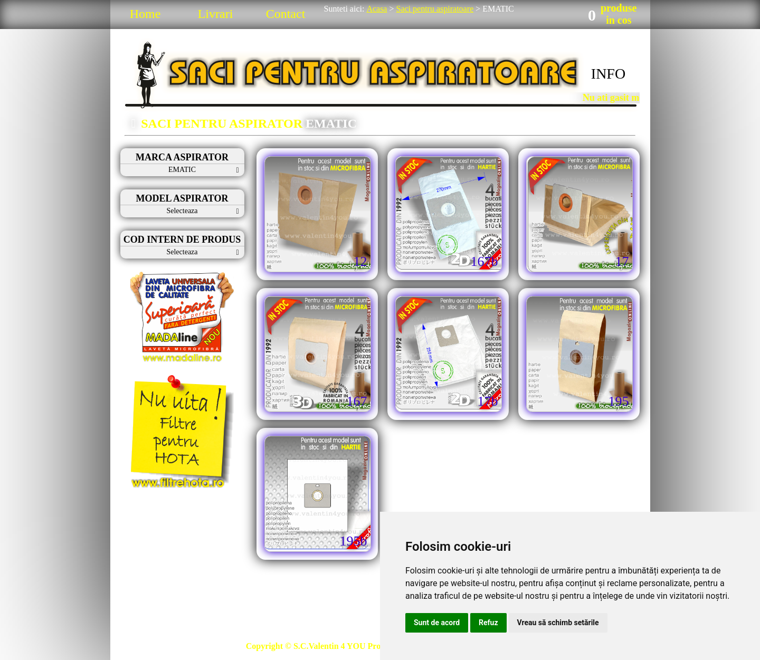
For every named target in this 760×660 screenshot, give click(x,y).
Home (145, 14)
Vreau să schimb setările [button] (558, 622)
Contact (286, 14)
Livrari (215, 14)
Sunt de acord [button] (437, 622)
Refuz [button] (488, 622)
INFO (608, 73)
